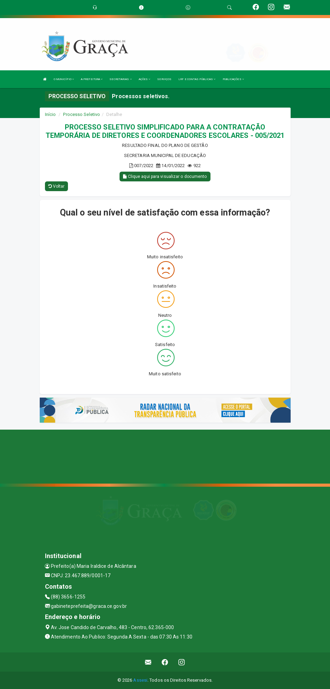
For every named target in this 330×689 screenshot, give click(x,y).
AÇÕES (145, 79)
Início (50, 114)
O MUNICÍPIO (64, 79)
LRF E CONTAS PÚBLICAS (196, 79)
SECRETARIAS (120, 79)
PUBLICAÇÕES (233, 79)
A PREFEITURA (91, 79)
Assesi (140, 680)
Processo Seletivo (81, 114)
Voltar (56, 186)
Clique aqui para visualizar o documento (165, 176)
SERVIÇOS (164, 79)
